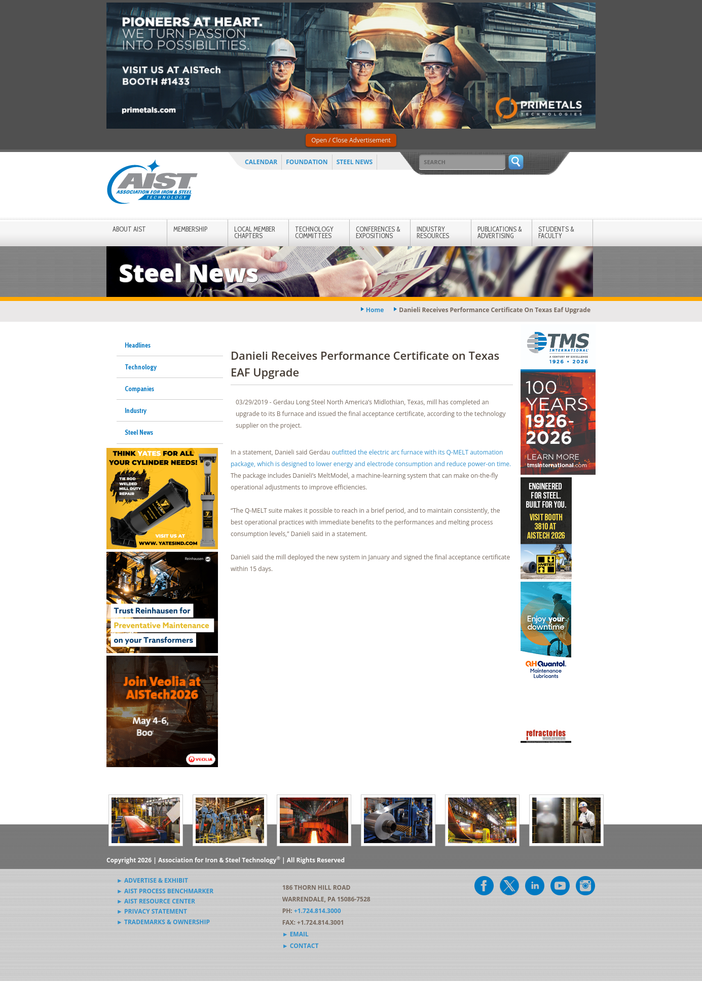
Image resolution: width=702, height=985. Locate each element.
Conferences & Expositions (378, 232)
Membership (190, 229)
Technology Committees (314, 232)
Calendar (261, 162)
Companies (139, 389)
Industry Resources (433, 232)
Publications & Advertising (499, 232)
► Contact (300, 945)
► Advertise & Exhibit (152, 880)
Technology (141, 367)
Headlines (138, 345)
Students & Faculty (556, 232)
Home (375, 310)
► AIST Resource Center (156, 901)
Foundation (306, 162)
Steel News (355, 162)
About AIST (129, 229)
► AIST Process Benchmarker (165, 891)
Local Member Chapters (254, 232)
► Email (295, 934)
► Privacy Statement (152, 911)
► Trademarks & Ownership (163, 922)
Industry (135, 410)
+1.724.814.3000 (317, 910)
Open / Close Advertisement (351, 140)
